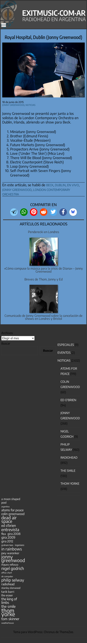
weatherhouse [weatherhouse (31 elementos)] (7, 623)
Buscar (5, 343)
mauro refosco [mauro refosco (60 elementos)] (9, 564)
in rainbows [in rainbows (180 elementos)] (11, 549)
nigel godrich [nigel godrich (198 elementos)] (12, 568)
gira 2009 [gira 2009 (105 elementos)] (8, 537)
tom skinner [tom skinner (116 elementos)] (10, 619)
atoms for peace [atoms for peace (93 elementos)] (12, 510)
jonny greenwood (17, 189)
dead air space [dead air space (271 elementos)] (9, 519)
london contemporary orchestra (36, 191)
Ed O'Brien (68, 400)
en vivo (73, 184)
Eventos (64, 352)
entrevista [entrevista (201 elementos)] (10, 529)
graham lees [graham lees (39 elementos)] (7, 545)
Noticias (30, 105)
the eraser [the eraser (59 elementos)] (7, 595)
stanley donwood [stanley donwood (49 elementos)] (10, 587)
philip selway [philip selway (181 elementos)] (12, 580)
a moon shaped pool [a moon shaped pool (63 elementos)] (10, 500)
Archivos (7, 333)
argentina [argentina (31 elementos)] (5, 506)
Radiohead (69, 457)
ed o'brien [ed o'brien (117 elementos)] (8, 525)
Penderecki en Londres (43, 232)
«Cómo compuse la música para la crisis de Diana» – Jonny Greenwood (43, 270)
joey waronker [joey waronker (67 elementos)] (10, 553)
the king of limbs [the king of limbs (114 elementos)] (9, 600)
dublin (60, 184)
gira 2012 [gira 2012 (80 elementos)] (7, 541)
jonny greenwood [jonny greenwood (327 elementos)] (13, 558)
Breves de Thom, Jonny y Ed (43, 279)
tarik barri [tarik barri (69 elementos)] (7, 591)
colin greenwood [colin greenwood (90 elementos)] (13, 514)
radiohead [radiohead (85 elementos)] (7, 584)
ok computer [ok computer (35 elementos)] (7, 576)
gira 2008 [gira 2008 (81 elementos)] (14, 533)
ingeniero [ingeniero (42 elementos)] (19, 545)
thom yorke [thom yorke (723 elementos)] (8, 612)
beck (49, 184)
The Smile (68, 471)
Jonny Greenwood (13, 105)
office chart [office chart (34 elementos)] (6, 572)
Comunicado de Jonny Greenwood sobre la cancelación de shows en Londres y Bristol (43, 317)
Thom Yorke (70, 483)
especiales (65, 345)
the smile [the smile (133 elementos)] (8, 606)
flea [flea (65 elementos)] (3, 533)
